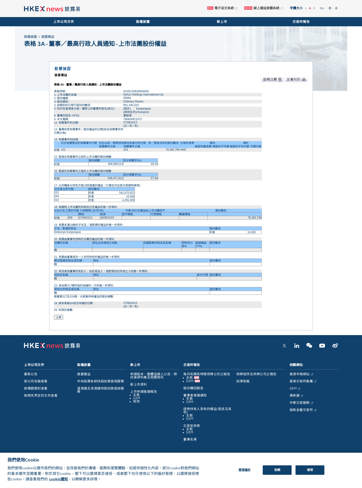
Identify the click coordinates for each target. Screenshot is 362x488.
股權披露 (143, 22)
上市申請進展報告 (143, 392)
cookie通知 (58, 482)
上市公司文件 (63, 22)
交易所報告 (301, 22)
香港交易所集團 (301, 381)
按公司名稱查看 (36, 381)
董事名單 (190, 439)
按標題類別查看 (36, 388)
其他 (136, 401)
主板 (136, 395)
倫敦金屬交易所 (301, 410)
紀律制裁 (243, 381)
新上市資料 (138, 385)
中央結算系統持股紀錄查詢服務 (100, 381)
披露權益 (83, 374)
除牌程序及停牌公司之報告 (256, 374)
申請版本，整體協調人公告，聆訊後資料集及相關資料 (153, 375)
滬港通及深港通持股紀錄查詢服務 (100, 390)
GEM (136, 398)
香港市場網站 (300, 374)
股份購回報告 (193, 388)
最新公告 (30, 374)
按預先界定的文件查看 (40, 396)
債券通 (295, 396)
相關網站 (296, 365)
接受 (310, 473)
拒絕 (277, 473)
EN (322, 8)
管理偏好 (244, 473)
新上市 (222, 22)
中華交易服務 (300, 403)
